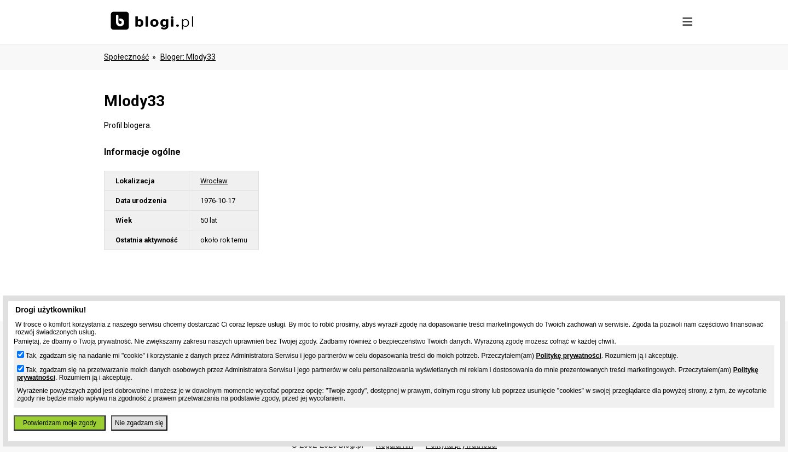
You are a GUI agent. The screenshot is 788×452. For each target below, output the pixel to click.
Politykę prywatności (568, 356)
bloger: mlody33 (188, 57)
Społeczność (126, 57)
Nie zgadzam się (139, 423)
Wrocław (214, 181)
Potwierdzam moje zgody (59, 423)
